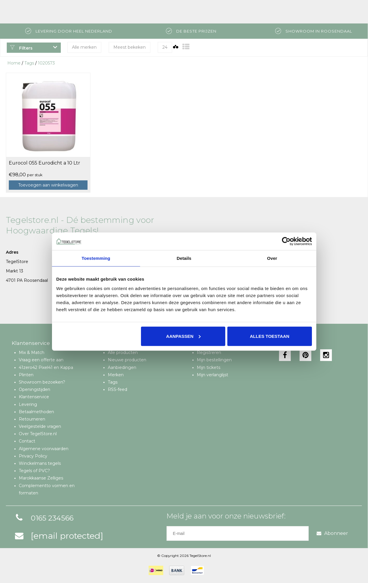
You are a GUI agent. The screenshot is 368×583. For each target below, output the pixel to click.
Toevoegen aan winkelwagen (48, 185)
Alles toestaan (269, 335)
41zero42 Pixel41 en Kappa (46, 367)
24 (164, 47)
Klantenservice (34, 396)
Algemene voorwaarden (43, 448)
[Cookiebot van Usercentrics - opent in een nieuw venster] (286, 241)
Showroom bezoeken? (42, 382)
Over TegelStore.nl (38, 433)
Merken (116, 374)
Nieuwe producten (127, 359)
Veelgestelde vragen (40, 426)
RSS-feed (117, 389)
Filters (21, 48)
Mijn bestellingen (214, 359)
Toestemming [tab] (96, 258)
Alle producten (123, 352)
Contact (27, 441)
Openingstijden (34, 389)
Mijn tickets (208, 367)
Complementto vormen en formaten (47, 489)
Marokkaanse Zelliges (41, 478)
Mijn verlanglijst (212, 374)
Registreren (209, 352)
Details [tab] (184, 258)
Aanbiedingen (122, 367)
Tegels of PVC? (34, 470)
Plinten (26, 374)
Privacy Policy (33, 456)
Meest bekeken (129, 47)
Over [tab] (272, 258)
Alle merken (84, 47)
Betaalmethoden (36, 411)
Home (14, 63)
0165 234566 (43, 518)
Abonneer (332, 533)
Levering (28, 404)
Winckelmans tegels (40, 463)
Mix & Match (31, 352)
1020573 (46, 63)
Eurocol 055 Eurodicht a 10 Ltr (44, 163)
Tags (29, 63)
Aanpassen (183, 335)
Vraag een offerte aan (41, 359)
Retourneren (32, 419)
